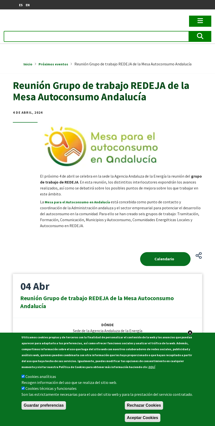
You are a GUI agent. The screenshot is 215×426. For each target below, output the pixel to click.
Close (190, 333)
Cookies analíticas (40, 376)
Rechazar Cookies (144, 405)
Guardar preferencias (44, 405)
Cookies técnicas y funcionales (51, 388)
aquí (151, 366)
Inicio (27, 64)
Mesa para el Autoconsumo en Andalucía (77, 202)
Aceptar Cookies (142, 418)
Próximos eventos (53, 64)
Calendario (164, 258)
